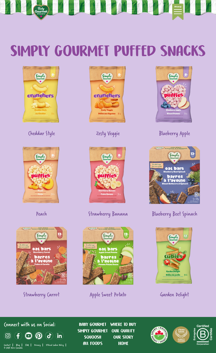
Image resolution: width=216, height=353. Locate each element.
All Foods (92, 343)
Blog (18, 345)
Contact (7, 345)
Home (123, 343)
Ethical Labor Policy (55, 345)
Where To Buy (123, 324)
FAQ (27, 345)
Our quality (123, 331)
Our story (123, 337)
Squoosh (92, 337)
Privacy (37, 345)
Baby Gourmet (92, 324)
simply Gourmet (93, 331)
